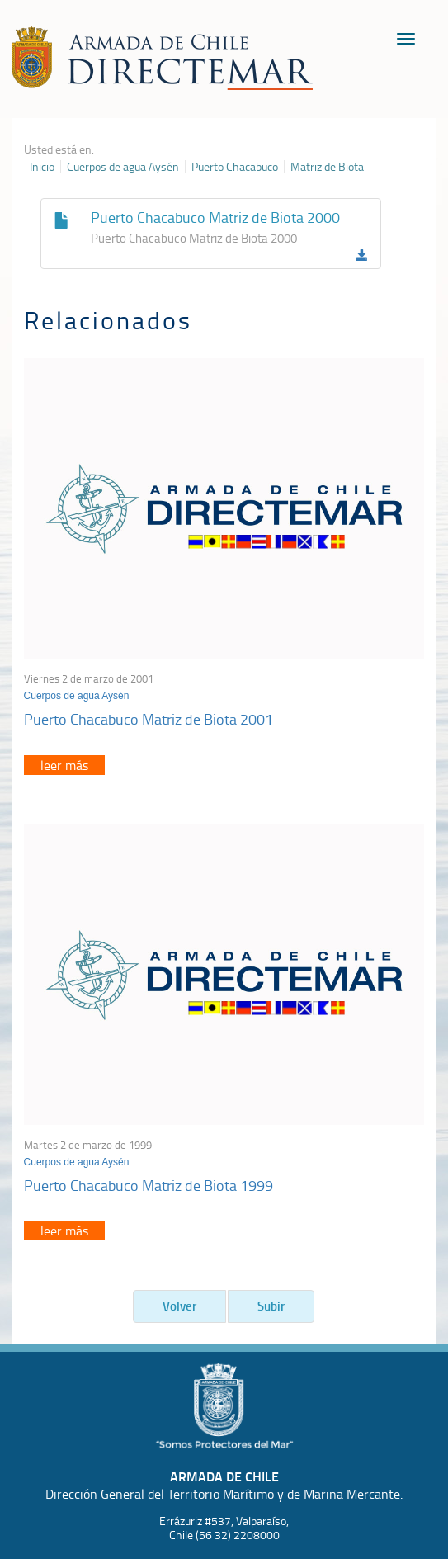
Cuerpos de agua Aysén (123, 166)
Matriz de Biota (327, 166)
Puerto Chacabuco (234, 166)
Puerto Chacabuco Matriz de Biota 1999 (148, 1185)
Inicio (42, 166)
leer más (64, 765)
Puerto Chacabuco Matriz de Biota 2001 (148, 719)
